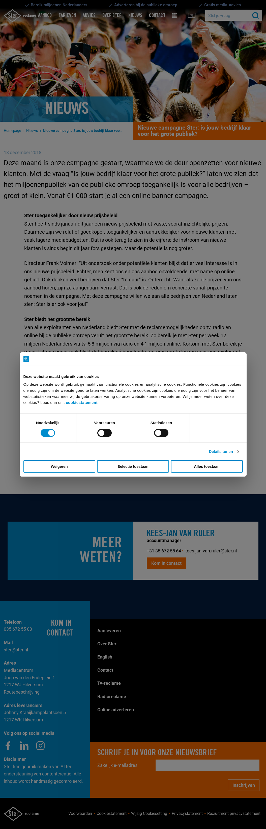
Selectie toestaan (133, 466)
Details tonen (221, 451)
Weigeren (59, 466)
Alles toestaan (207, 466)
